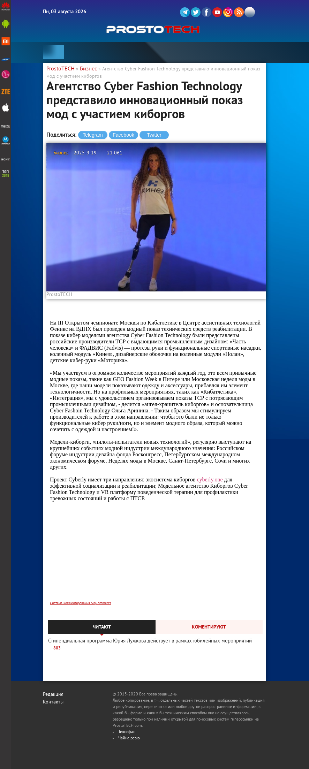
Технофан (126, 732)
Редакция (53, 695)
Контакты (53, 702)
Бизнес (60, 153)
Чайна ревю (129, 738)
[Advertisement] (156, 555)
